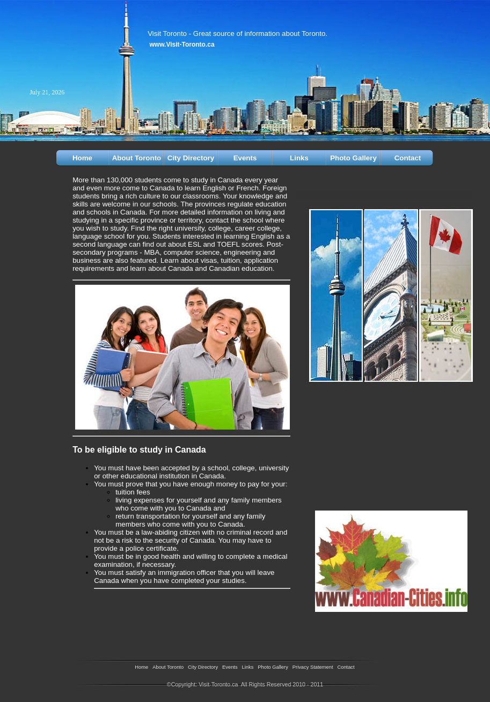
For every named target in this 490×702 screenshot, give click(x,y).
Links (299, 158)
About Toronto (137, 158)
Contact (407, 158)
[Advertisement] (135, 612)
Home (82, 158)
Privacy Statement (312, 667)
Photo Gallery (353, 158)
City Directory (190, 158)
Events (245, 158)
